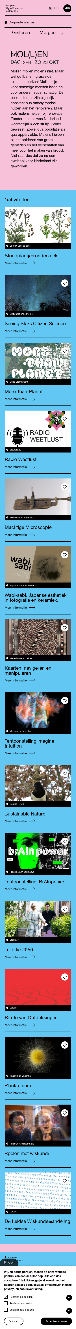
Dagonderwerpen (20, 22)
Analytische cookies (21, 1303)
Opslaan (13, 1321)
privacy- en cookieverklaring (23, 1289)
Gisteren (17, 33)
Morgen (51, 33)
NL (50, 8)
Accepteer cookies (56, 1321)
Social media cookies (22, 1310)
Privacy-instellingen (11, 1264)
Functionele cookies (21, 1297)
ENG (56, 8)
